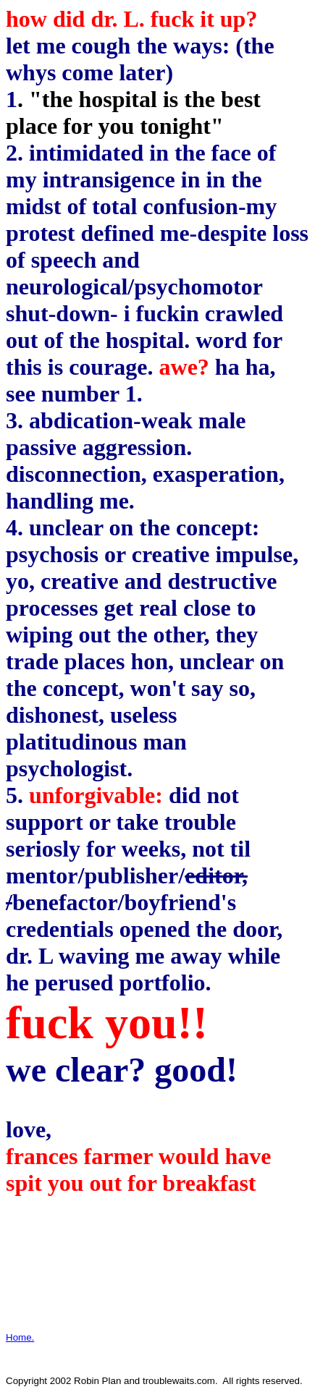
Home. (20, 1337)
